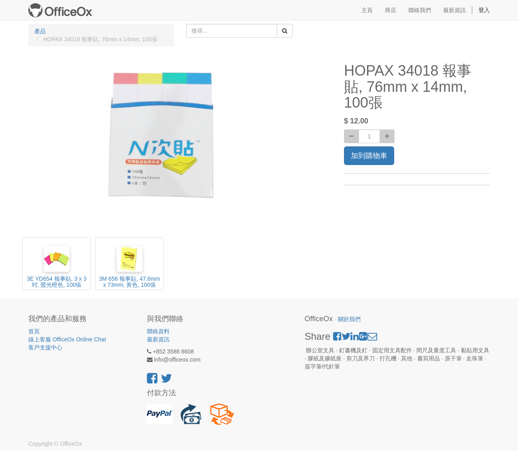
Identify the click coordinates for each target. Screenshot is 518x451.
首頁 (34, 331)
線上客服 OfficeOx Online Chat (67, 339)
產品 (40, 31)
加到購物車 (369, 156)
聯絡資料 (158, 331)
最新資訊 (158, 339)
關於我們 (349, 319)
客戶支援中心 (45, 347)
